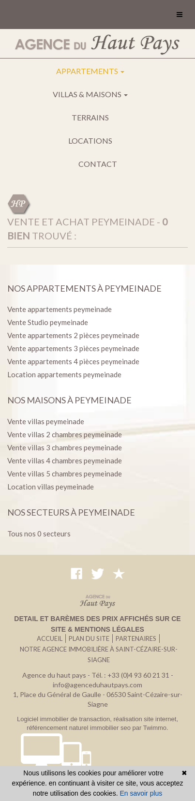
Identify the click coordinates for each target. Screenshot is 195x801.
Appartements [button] (90, 70)
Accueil (49, 638)
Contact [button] (97, 163)
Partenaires (136, 638)
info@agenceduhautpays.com (97, 685)
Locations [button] (90, 140)
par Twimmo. (150, 727)
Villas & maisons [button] (90, 94)
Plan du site (89, 638)
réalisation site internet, (145, 719)
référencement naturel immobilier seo (79, 727)
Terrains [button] (90, 117)
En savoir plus (141, 793)
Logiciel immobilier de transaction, (65, 719)
